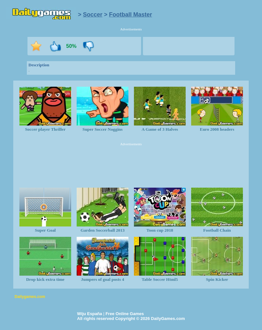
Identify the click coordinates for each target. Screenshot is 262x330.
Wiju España (89, 313)
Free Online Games (124, 313)
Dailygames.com (30, 296)
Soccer (93, 14)
